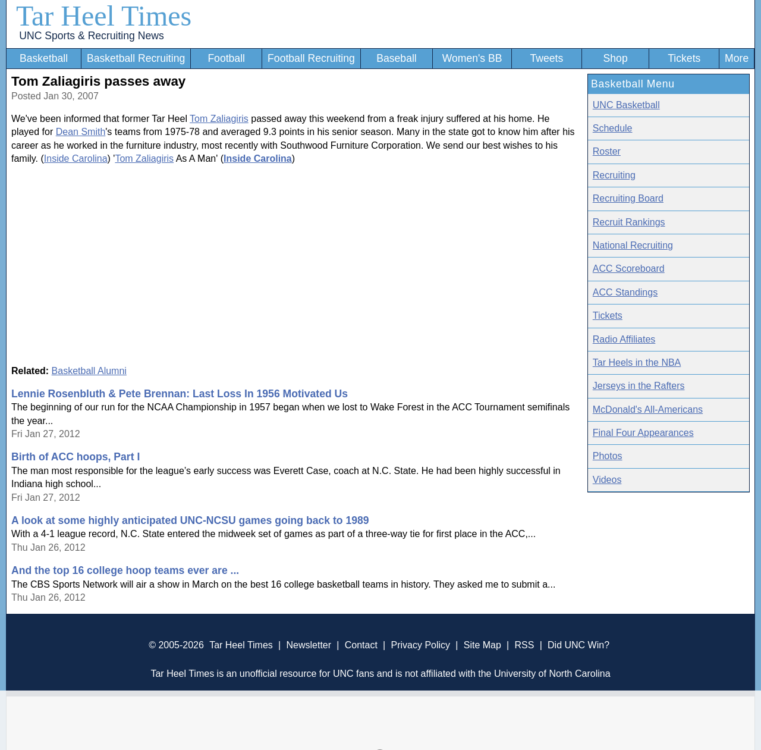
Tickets (684, 58)
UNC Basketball (626, 105)
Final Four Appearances (643, 433)
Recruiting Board (628, 198)
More (737, 58)
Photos (607, 456)
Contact (361, 645)
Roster (607, 151)
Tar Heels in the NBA (637, 362)
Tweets (546, 58)
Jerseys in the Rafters (639, 386)
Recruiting (614, 175)
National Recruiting (633, 245)
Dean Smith (81, 132)
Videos (607, 480)
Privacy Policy (420, 645)
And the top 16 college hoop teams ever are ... (125, 570)
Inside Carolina (76, 158)
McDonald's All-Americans (648, 409)
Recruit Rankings (629, 222)
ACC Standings (625, 292)
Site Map (482, 645)
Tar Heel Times (103, 16)
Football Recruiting (311, 58)
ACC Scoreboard (629, 268)
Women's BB (472, 58)
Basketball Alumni (89, 371)
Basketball (44, 58)
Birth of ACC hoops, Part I (75, 457)
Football (226, 58)
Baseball (396, 58)
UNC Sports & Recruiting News (91, 36)
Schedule (613, 128)
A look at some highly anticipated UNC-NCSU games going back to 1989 (190, 520)
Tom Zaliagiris (219, 119)
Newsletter (308, 645)
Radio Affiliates (624, 339)
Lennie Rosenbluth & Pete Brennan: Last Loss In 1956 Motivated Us (179, 394)
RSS (524, 645)
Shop (615, 58)
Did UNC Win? (578, 645)
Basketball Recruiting (136, 58)
